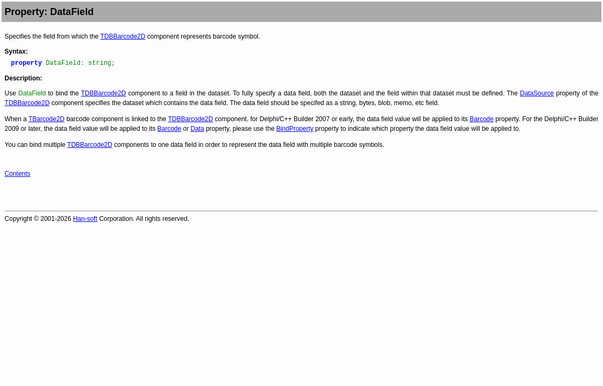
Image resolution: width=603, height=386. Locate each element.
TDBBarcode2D (122, 36)
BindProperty (294, 128)
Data (197, 128)
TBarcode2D (46, 119)
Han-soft (85, 218)
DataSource (537, 93)
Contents (18, 173)
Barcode (482, 119)
